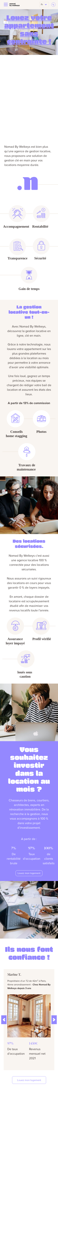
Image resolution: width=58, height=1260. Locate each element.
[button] (4, 1019)
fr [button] (44, 4)
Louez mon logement (29, 873)
